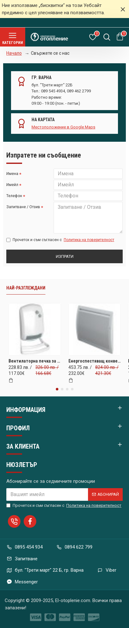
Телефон (14, 196)
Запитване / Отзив (23, 207)
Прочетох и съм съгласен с (60, 240)
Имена (12, 173)
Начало (14, 53)
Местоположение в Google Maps (63, 127)
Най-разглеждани (25, 287)
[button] (57, 389)
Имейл (12, 185)
